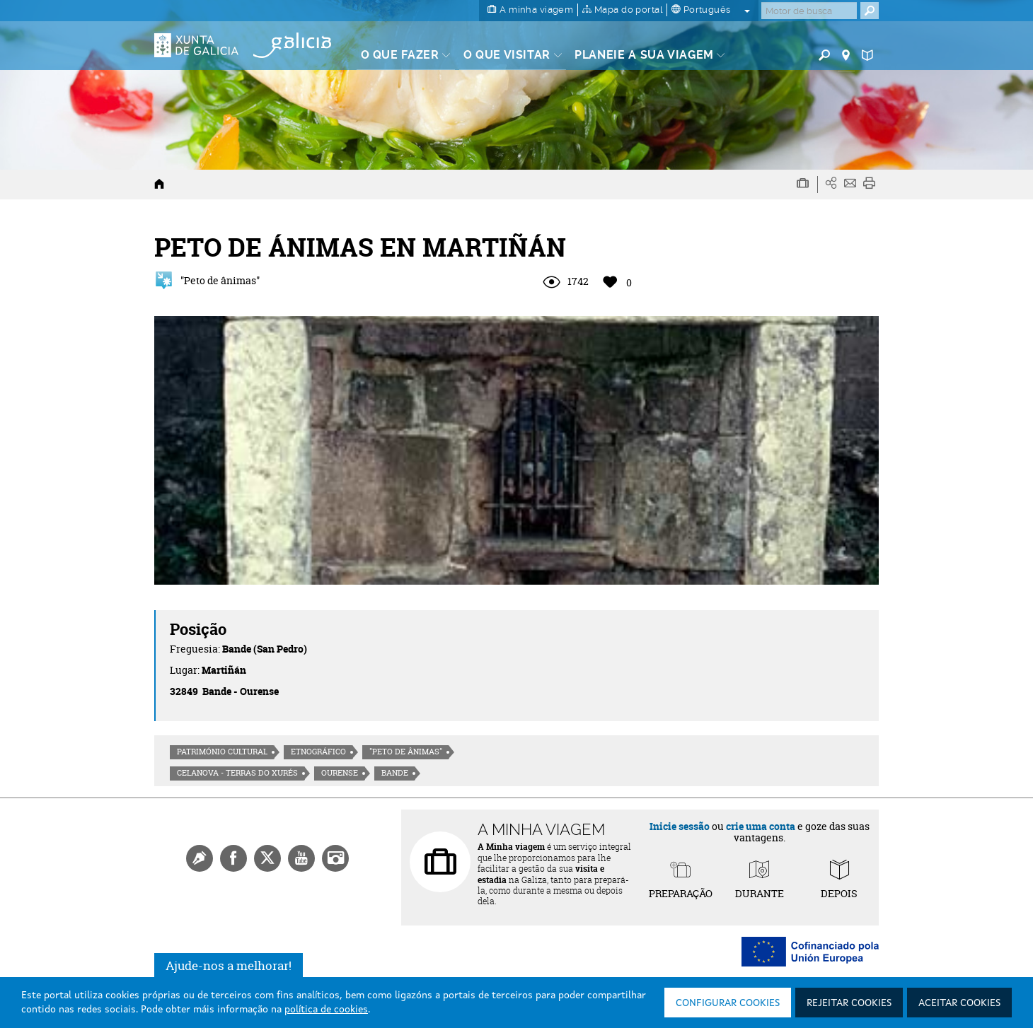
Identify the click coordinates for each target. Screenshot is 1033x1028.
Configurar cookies (728, 1003)
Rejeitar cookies (849, 1003)
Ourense (339, 772)
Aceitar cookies (959, 1003)
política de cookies (326, 1010)
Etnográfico (318, 751)
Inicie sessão (680, 826)
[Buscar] (809, 10)
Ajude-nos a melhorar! (229, 965)
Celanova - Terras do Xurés (237, 772)
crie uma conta (760, 826)
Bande (394, 772)
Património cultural (222, 751)
